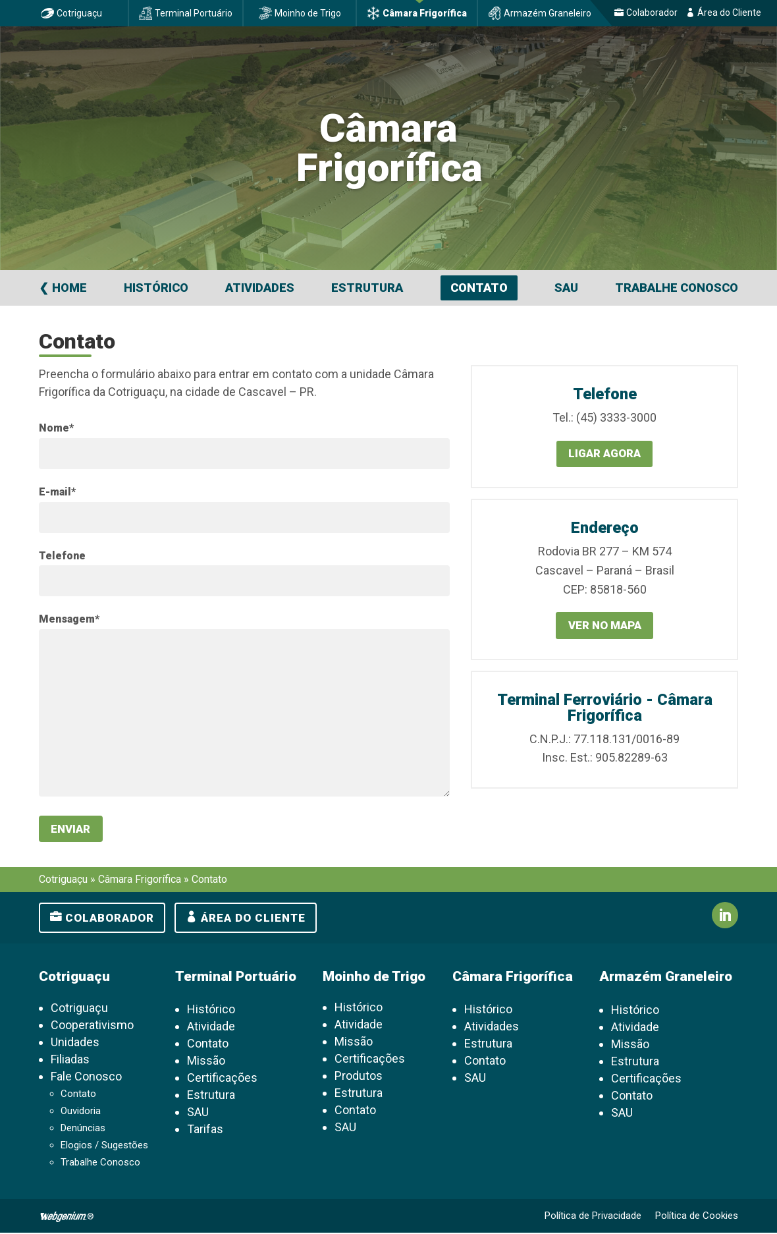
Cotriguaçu (79, 13)
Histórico (156, 287)
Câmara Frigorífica (425, 13)
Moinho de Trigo (308, 13)
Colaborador (652, 12)
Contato (479, 287)
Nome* (56, 428)
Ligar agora (604, 454)
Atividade (211, 1027)
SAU (566, 287)
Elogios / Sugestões (104, 1146)
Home (69, 287)
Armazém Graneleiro (547, 13)
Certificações (222, 1079)
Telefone (62, 555)
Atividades (259, 287)
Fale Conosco (86, 1077)
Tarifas (205, 1130)
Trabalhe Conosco (676, 287)
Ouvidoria (81, 1112)
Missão (206, 1062)
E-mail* (57, 492)
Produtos (359, 1077)
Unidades (75, 1043)
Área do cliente (253, 919)
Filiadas (70, 1060)
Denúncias (83, 1129)
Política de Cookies (696, 1217)
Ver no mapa (605, 627)
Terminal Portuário (193, 13)
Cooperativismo (92, 1026)
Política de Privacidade (593, 1217)
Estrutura (367, 287)
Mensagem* (69, 619)
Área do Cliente (729, 12)
